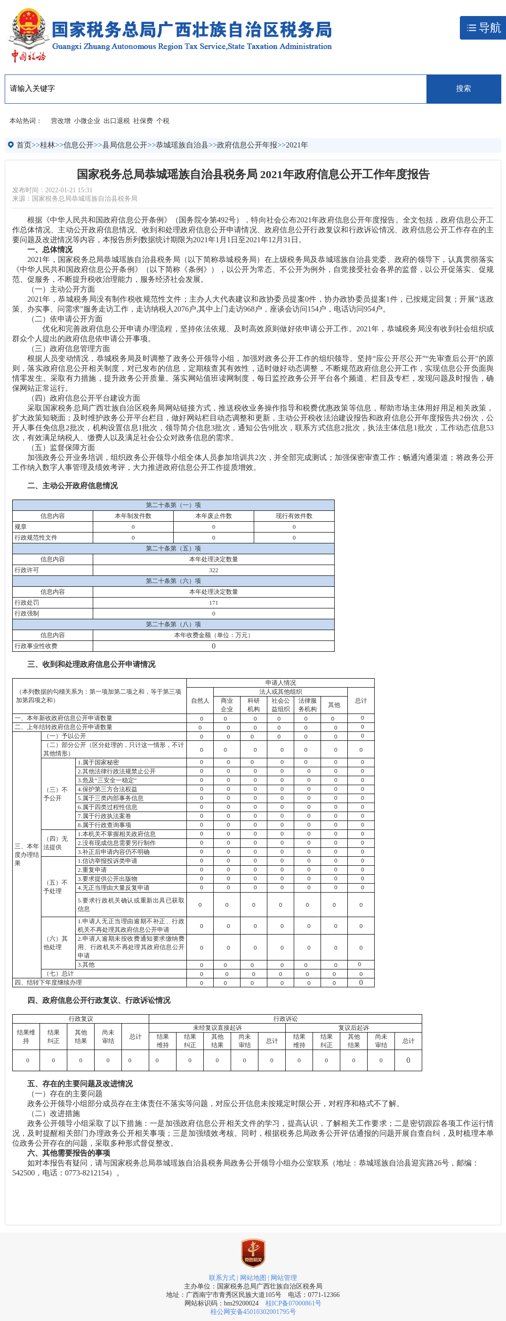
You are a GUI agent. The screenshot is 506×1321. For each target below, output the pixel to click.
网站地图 (253, 1277)
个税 (162, 120)
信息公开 (79, 145)
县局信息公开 (124, 145)
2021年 (297, 145)
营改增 (61, 120)
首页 (24, 145)
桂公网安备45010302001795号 (253, 1311)
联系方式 (222, 1277)
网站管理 (284, 1277)
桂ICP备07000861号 (293, 1303)
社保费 (143, 120)
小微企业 (87, 120)
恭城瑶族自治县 (182, 145)
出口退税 (117, 120)
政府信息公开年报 (247, 145)
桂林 (47, 145)
